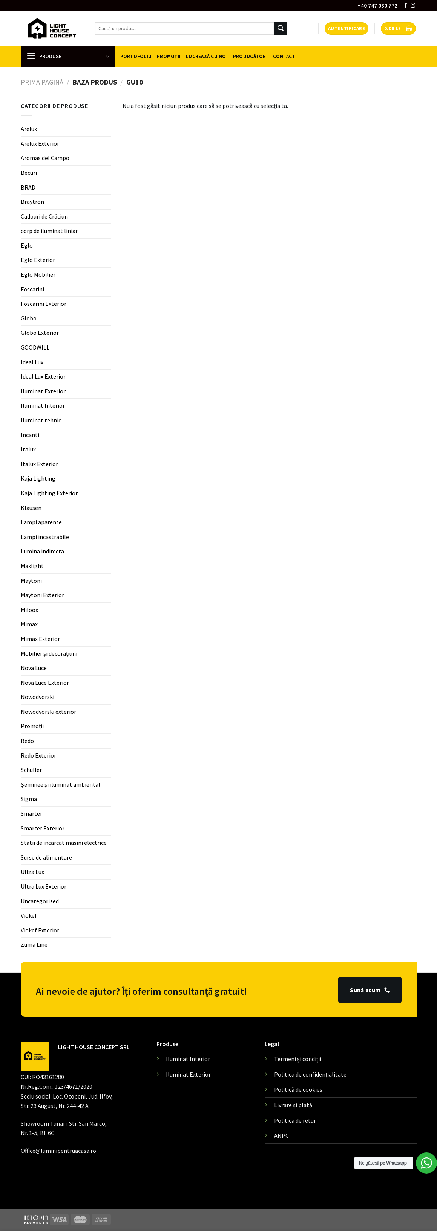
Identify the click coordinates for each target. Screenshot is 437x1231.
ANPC (281, 1135)
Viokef (29, 915)
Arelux (29, 128)
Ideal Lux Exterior (43, 376)
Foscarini (32, 289)
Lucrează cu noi (207, 56)
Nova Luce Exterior (45, 682)
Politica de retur (295, 1120)
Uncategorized (40, 901)
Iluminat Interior (43, 405)
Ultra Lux (32, 871)
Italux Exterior (39, 464)
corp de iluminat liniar (49, 230)
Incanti (30, 435)
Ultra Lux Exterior (43, 886)
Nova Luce (34, 668)
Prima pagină (42, 82)
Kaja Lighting (38, 478)
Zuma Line (34, 944)
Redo (27, 740)
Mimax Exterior (40, 638)
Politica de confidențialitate (310, 1074)
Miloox (29, 609)
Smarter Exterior (42, 828)
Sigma (29, 799)
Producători (250, 56)
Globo (29, 318)
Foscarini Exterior (43, 303)
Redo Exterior (38, 755)
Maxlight (32, 566)
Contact (284, 56)
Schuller (31, 769)
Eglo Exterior (38, 259)
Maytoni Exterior (42, 595)
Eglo (27, 245)
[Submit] (280, 28)
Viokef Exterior (40, 930)
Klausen (31, 508)
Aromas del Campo (45, 158)
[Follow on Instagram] (413, 5)
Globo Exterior (40, 332)
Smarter (31, 813)
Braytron (32, 201)
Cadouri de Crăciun (44, 216)
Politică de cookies (298, 1089)
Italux (28, 449)
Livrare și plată (293, 1105)
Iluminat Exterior (43, 391)
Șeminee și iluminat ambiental (60, 784)
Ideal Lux (32, 362)
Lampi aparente (41, 522)
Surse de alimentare (46, 857)
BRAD (28, 187)
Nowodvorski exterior (48, 711)
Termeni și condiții (297, 1059)
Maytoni (31, 580)
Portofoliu (136, 56)
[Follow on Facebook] (405, 5)
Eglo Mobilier (38, 274)
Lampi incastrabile (45, 537)
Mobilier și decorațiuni (49, 653)
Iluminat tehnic (41, 420)
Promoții (169, 56)
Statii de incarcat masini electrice (64, 842)
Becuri (29, 172)
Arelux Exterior (40, 143)
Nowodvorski (37, 697)
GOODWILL (35, 347)
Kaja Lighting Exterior (49, 493)
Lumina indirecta (42, 551)
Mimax (29, 624)
